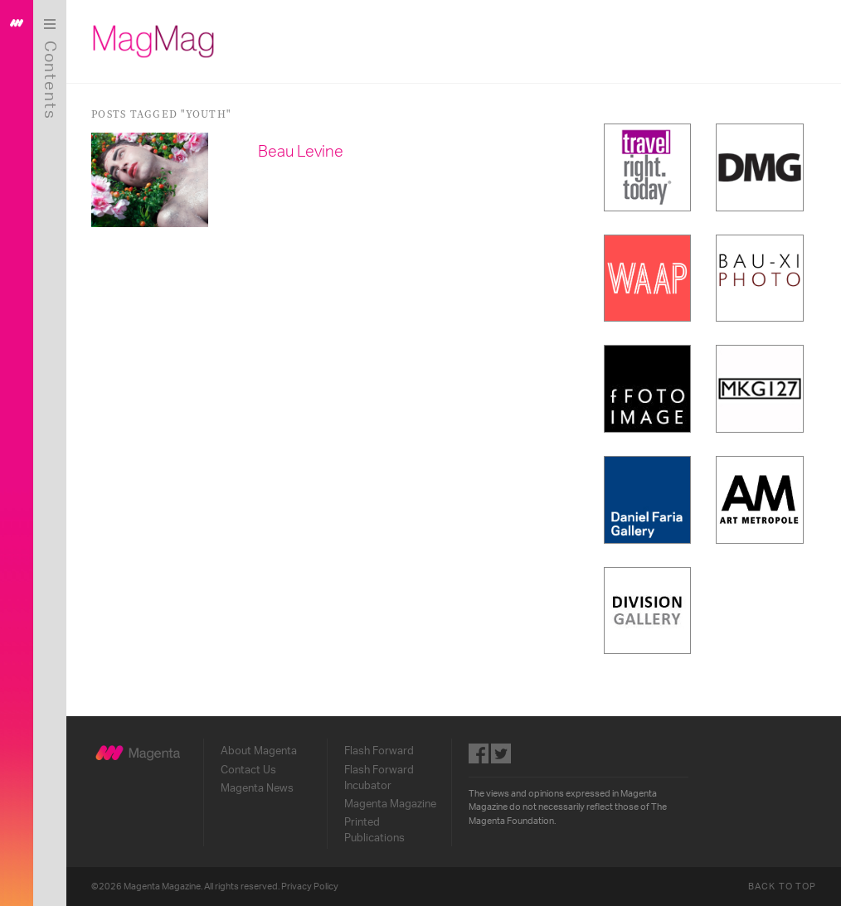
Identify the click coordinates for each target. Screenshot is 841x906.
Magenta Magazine (390, 804)
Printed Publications (374, 830)
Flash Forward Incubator (379, 778)
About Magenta (259, 751)
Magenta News (257, 788)
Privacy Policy (309, 886)
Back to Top (782, 886)
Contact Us (248, 770)
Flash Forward (379, 751)
